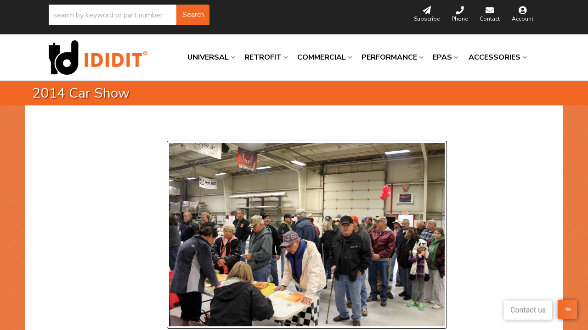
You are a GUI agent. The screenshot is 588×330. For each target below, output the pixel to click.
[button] (129, 15)
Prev (179, 129)
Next (246, 129)
